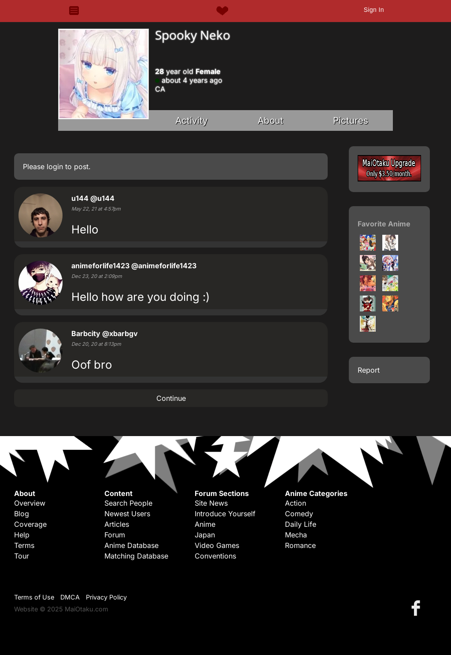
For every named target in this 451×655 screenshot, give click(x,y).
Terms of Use (34, 597)
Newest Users (127, 513)
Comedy (299, 513)
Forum (114, 534)
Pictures (350, 120)
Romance (300, 545)
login (55, 166)
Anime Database (131, 545)
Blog (21, 513)
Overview (29, 503)
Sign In (374, 9)
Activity (191, 120)
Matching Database (136, 555)
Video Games (217, 545)
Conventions (215, 555)
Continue (171, 398)
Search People (128, 503)
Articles (116, 524)
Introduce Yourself (225, 513)
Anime (205, 524)
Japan (205, 534)
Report (369, 370)
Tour (21, 555)
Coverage (30, 524)
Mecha (296, 534)
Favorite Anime (384, 223)
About (270, 120)
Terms (24, 545)
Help (22, 534)
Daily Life (300, 524)
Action (295, 503)
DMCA (70, 597)
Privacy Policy (106, 597)
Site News (211, 503)
